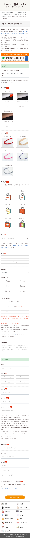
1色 (8, 195)
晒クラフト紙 (22, 99)
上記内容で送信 (14, 497)
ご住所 (4, 462)
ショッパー (6, 511)
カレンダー (6, 531)
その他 (22, 291)
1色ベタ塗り (22, 209)
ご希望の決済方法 (5, 298)
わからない (8, 291)
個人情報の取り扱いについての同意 (12, 481)
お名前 (4, 389)
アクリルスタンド (22, 523)
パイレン (8, 155)
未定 (15, 262)
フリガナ (5, 398)
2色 (22, 195)
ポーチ (19, 515)
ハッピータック (8, 170)
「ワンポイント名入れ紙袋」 (18, 33)
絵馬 (19, 518)
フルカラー (22, 223)
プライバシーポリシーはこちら (10, 488)
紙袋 (4, 503)
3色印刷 (8, 209)
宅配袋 (4, 515)
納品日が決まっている (15, 256)
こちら (15, 333)
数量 (3, 234)
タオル (19, 527)
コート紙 (8, 99)
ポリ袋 (19, 503)
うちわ (4, 527)
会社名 (3, 364)
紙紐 (22, 155)
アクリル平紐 (22, 141)
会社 (8, 286)
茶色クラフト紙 (8, 119)
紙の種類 (5, 88)
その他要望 (4, 342)
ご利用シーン (4, 277)
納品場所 (3, 269)
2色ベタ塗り (8, 223)
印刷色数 (5, 182)
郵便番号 (3, 453)
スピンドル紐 (8, 141)
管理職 (22, 376)
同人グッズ (21, 511)
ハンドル (4, 133)
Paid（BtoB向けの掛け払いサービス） (15, 311)
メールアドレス (6, 407)
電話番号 (5, 444)
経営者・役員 (7, 376)
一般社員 (7, 382)
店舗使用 (22, 286)
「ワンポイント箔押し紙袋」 (17, 245)
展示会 (8, 281)
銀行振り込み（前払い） (15, 301)
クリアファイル (7, 518)
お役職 (4, 373)
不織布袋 (5, 507)
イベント (22, 281)
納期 (3, 253)
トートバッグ (21, 507)
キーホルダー (6, 522)
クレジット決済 (15, 306)
